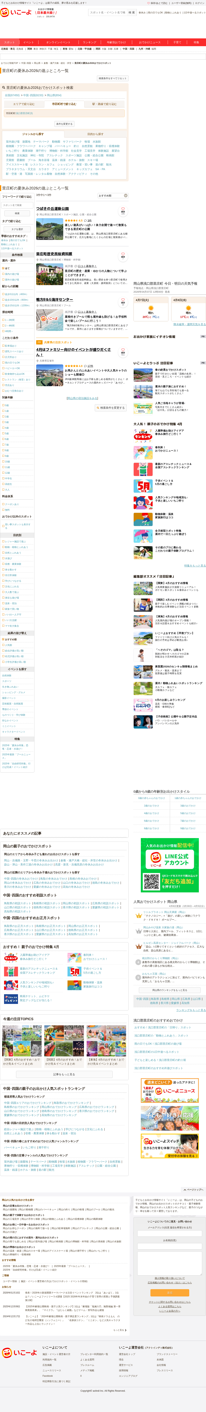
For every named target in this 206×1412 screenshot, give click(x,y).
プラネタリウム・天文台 (21, 169)
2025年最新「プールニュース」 (16, 756)
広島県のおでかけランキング (96, 1106)
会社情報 (161, 1365)
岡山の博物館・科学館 (77, 1241)
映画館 (110, 155)
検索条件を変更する (111, 407)
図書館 (21, 160)
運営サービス (126, 1365)
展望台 (116, 150)
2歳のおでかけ (151, 805)
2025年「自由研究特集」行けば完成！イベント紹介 (16, 765)
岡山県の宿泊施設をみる (82, 398)
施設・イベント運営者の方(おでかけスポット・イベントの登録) (54, 1281)
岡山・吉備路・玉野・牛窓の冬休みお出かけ (31, 860)
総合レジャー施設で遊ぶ (19, 1129)
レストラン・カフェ (42, 164)
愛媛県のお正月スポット (51, 934)
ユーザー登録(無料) (181, 3)
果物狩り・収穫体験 (107, 146)
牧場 (87, 141)
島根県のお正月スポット (51, 925)
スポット (9, 42)
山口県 (197, 998)
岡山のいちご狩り (98, 1250)
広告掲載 (47, 1365)
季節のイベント (10, 709)
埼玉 (56, 49)
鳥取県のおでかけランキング (71, 1102)
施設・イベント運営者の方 (56, 1354)
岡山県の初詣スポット (76, 903)
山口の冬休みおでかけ (76, 882)
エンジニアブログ (128, 1376)
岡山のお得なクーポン (14, 1228)
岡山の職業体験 (94, 1219)
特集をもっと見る (195, 565)
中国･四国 (142, 998)
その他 (94, 173)
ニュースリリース (52, 1370)
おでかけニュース (150, 42)
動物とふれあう (173, 12)
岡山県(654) (54, 95)
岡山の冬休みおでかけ (17, 882)
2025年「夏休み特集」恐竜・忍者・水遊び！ (15, 747)
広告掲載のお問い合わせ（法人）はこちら (170, 1282)
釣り (76, 146)
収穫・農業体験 (34, 1133)
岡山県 (176, 998)
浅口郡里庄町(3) (24, 113)
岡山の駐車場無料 (61, 1228)
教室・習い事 (84, 164)
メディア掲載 (87, 1370)
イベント (28, 42)
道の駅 (99, 164)
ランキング (89, 42)
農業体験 (27, 150)
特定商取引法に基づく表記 (56, 1381)
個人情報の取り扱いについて (170, 1278)
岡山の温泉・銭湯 (12, 1250)
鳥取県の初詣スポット (17, 903)
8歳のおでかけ (151, 828)
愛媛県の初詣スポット (105, 907)
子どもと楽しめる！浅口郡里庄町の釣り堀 (160, 1060)
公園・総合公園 (94, 155)
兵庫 (116, 49)
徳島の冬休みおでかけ (105, 882)
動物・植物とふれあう (49, 1129)
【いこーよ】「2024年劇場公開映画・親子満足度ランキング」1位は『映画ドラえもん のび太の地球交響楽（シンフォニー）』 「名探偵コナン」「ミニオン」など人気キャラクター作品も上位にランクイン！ (72, 1320)
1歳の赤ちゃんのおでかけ (187, 798)
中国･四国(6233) (33, 95)
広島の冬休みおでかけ (47, 882)
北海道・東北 (8, 49)
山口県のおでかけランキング (21, 1111)
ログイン (199, 3)
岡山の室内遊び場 (37, 1241)
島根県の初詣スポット (47, 903)
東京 (35, 49)
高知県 (185, 1002)
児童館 (10, 160)
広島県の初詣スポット (105, 903)
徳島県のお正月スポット (83, 930)
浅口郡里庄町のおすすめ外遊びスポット (158, 1068)
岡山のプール (93, 1209)
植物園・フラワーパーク (21, 146)
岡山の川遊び (10, 1232)
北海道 (19, 49)
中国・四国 (128, 49)
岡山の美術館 (98, 1241)
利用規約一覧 (49, 1359)
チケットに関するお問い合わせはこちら (170, 1302)
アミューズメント (63, 169)
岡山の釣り (64, 1209)
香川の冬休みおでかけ (17, 886)
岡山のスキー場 (32, 1250)
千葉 (50, 49)
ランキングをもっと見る (191, 1010)
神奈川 (42, 49)
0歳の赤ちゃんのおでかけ (151, 798)
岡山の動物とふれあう (54, 1219)
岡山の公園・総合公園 (107, 1228)
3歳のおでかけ (188, 805)
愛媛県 (175, 1002)
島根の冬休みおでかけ (83, 878)
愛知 (71, 49)
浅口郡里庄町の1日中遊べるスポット (156, 1051)
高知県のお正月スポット (83, 934)
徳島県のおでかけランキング (59, 1111)
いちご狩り (13, 150)
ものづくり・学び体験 (13, 715)
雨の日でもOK (155, 12)
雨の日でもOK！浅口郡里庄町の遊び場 (158, 1043)
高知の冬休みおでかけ (76, 886)
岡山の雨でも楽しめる (14, 1241)
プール (32, 160)
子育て (177, 42)
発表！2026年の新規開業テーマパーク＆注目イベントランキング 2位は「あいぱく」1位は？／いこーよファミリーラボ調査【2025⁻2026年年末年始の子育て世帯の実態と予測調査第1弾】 (72, 1296)
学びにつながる (75, 1129)
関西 (98, 49)
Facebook (48, 1376)
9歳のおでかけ (188, 828)
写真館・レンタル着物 (38, 173)
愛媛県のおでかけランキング (21, 1115)
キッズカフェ (84, 169)
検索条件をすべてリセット (113, 78)
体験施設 (103, 150)
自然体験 (6, 675)
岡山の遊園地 (10, 1209)
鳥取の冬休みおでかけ (53, 878)
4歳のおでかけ (151, 813)
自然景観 (87, 146)
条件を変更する (64, 124)
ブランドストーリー (167, 1354)
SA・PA (100, 169)
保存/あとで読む (157, 3)
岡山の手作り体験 (30, 1219)
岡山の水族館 (114, 1241)
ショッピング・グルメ (13, 692)
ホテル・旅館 (76, 160)
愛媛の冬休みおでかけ (47, 886)
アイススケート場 (17, 164)
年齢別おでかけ (116, 42)
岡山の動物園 (26, 1209)
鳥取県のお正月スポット (19, 925)
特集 (196, 42)
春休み (142, 12)
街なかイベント (10, 720)
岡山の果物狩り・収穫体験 (17, 1254)
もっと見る (118, 1330)
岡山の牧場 (78, 1209)
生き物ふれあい (10, 686)
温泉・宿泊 (69, 1133)
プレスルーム (87, 1365)
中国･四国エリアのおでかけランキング (27, 1102)
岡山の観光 (108, 1209)
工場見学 (90, 150)
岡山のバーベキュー (45, 1209)
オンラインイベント (58, 42)
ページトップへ (193, 1189)
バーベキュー (63, 146)
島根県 (165, 998)
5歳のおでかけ (188, 813)
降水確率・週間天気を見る (190, 324)
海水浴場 (43, 160)
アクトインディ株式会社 (159, 1347)
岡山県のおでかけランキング (59, 1106)
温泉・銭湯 (59, 160)
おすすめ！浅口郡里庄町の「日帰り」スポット (162, 1027)
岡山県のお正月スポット (83, 925)
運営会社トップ (127, 1354)
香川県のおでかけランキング (96, 1111)
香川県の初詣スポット (76, 907)
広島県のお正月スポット (19, 930)
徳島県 (154, 1002)
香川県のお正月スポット (19, 934)
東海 (65, 49)
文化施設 (22, 155)
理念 (121, 1359)
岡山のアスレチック (83, 1228)
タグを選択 (17, 229)
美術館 (10, 155)
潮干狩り (41, 150)
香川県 (165, 1002)
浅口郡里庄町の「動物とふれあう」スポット (161, 1035)
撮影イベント (9, 698)
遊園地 (26, 141)
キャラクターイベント (13, 731)
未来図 (160, 1359)
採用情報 (123, 1370)
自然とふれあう (13, 1133)
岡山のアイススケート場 (55, 1250)
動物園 (56, 141)
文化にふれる (95, 1129)
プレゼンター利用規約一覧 (94, 1354)
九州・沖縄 (144, 49)
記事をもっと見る (64, 1074)
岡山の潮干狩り (78, 1250)
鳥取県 (155, 998)
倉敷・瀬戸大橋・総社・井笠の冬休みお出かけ (89, 860)
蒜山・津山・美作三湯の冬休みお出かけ (28, 864)
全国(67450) (12, 95)
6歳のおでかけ (151, 820)
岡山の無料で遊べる (38, 1228)
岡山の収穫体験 (76, 1219)
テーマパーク (41, 141)
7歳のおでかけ (188, 820)
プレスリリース (165, 1370)
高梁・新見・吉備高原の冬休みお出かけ (79, 864)
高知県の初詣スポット (17, 911)
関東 (29, 49)
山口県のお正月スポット (51, 930)
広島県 (186, 998)
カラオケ (43, 169)
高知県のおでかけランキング (59, 1115)
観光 (109, 164)
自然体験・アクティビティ (71, 173)
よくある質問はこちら (169, 1306)
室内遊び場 (13, 141)
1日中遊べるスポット (195, 12)
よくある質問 (87, 1359)
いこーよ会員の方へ (169, 1311)
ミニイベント (9, 726)
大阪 (104, 49)
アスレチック (55, 155)
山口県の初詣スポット (17, 907)
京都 (110, 49)
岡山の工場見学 (11, 1219)
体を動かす (53, 1133)
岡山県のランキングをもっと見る (169, 990)
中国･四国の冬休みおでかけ (21, 878)
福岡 (153, 49)
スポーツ (6, 681)
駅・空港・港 (14, 173)
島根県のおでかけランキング (21, 1106)
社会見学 (76, 150)
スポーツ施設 (74, 155)
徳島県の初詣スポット (47, 907)
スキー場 (92, 160)
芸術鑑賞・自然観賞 (12, 703)
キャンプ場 (45, 146)
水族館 (97, 141)
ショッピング (65, 164)
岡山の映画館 (56, 1241)
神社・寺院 (37, 155)
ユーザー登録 (10, 1281)
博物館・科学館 (58, 150)
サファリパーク (72, 141)
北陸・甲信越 (84, 49)
